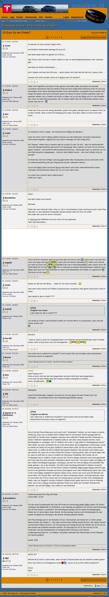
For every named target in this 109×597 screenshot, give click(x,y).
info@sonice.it (97, 593)
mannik (8, 309)
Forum (19, 17)
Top (105, 593)
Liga (12, 17)
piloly (98, 586)
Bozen (62, 77)
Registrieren (77, 17)
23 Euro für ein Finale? (16, 32)
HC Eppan (12, 209)
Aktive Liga (40, 21)
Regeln (84, 37)
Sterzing (33, 219)
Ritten (84, 96)
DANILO (8, 90)
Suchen (92, 37)
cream (7, 46)
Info (41, 17)
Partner (48, 17)
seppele (8, 263)
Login (66, 17)
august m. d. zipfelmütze (9, 414)
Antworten (101, 37)
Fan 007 (8, 338)
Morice (8, 357)
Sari (6, 114)
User (3, 21)
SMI (6, 394)
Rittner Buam (13, 125)
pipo (7, 375)
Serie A (103, 32)
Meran (50, 137)
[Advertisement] (54, 243)
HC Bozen (12, 57)
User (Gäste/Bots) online (19, 21)
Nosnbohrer (10, 198)
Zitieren (103, 81)
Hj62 (7, 558)
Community (31, 17)
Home (5, 17)
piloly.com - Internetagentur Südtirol (24, 593)
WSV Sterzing (13, 101)
